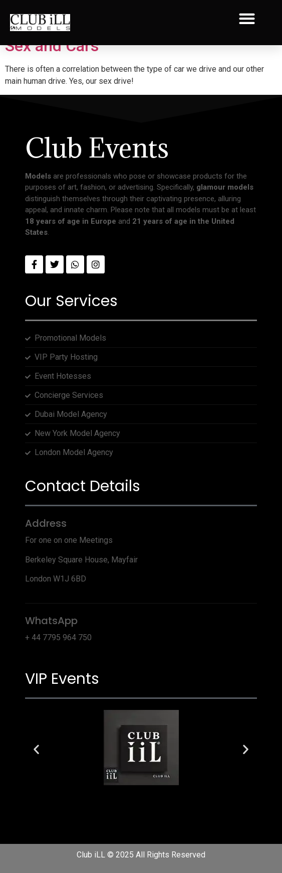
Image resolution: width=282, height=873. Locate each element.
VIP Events (62, 678)
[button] (246, 19)
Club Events (97, 147)
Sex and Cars (52, 45)
